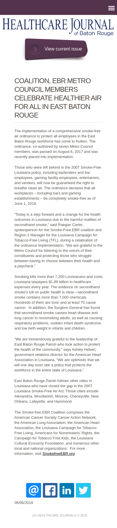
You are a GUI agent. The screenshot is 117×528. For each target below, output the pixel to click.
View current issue (63, 48)
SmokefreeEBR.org (59, 453)
